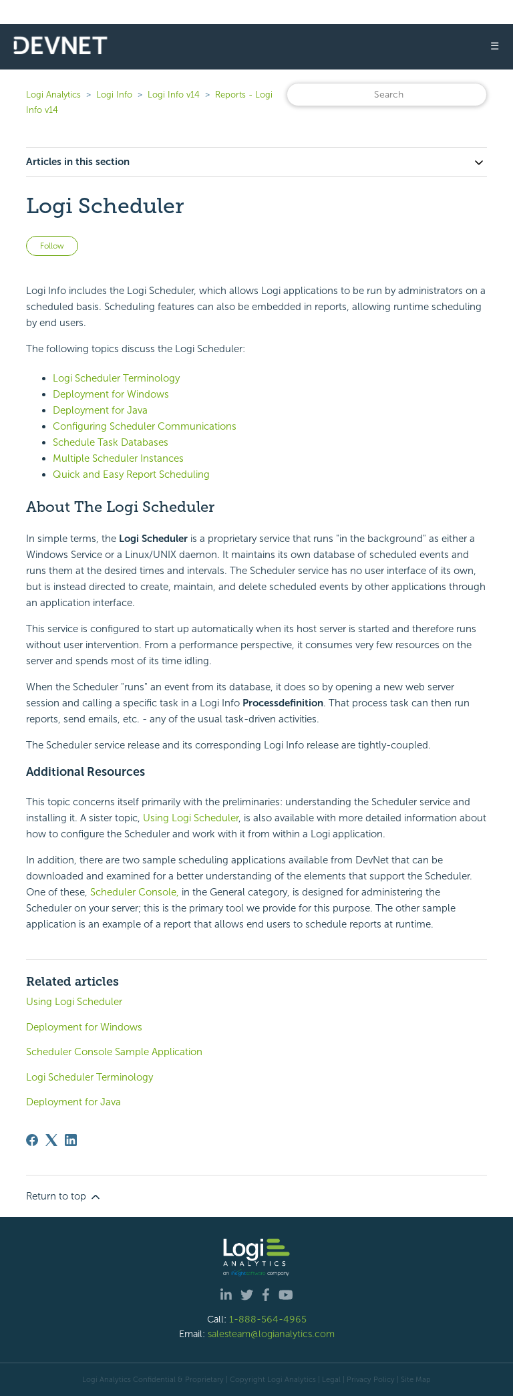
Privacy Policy (371, 1379)
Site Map (416, 1379)
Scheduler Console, (134, 892)
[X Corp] (51, 1140)
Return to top (64, 1197)
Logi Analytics (53, 95)
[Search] (387, 94)
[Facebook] (32, 1140)
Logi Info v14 (174, 95)
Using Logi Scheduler (190, 818)
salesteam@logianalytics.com (271, 1334)
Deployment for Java (100, 410)
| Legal (329, 1379)
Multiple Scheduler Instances (118, 458)
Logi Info (114, 95)
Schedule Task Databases (110, 442)
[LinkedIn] (71, 1140)
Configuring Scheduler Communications (144, 426)
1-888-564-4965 (268, 1319)
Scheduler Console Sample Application (114, 1052)
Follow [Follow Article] (52, 246)
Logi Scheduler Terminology (116, 378)
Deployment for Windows (111, 394)
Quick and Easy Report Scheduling (131, 474)
